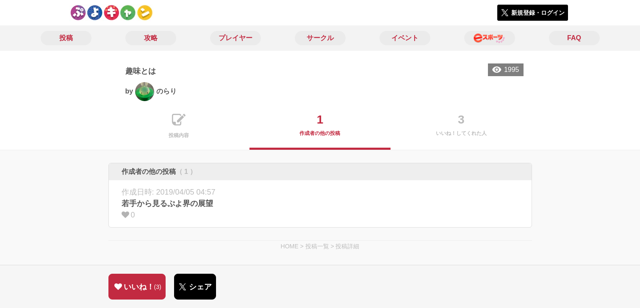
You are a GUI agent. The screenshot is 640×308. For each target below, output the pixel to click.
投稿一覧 (317, 246)
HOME (290, 246)
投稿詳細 (347, 246)
